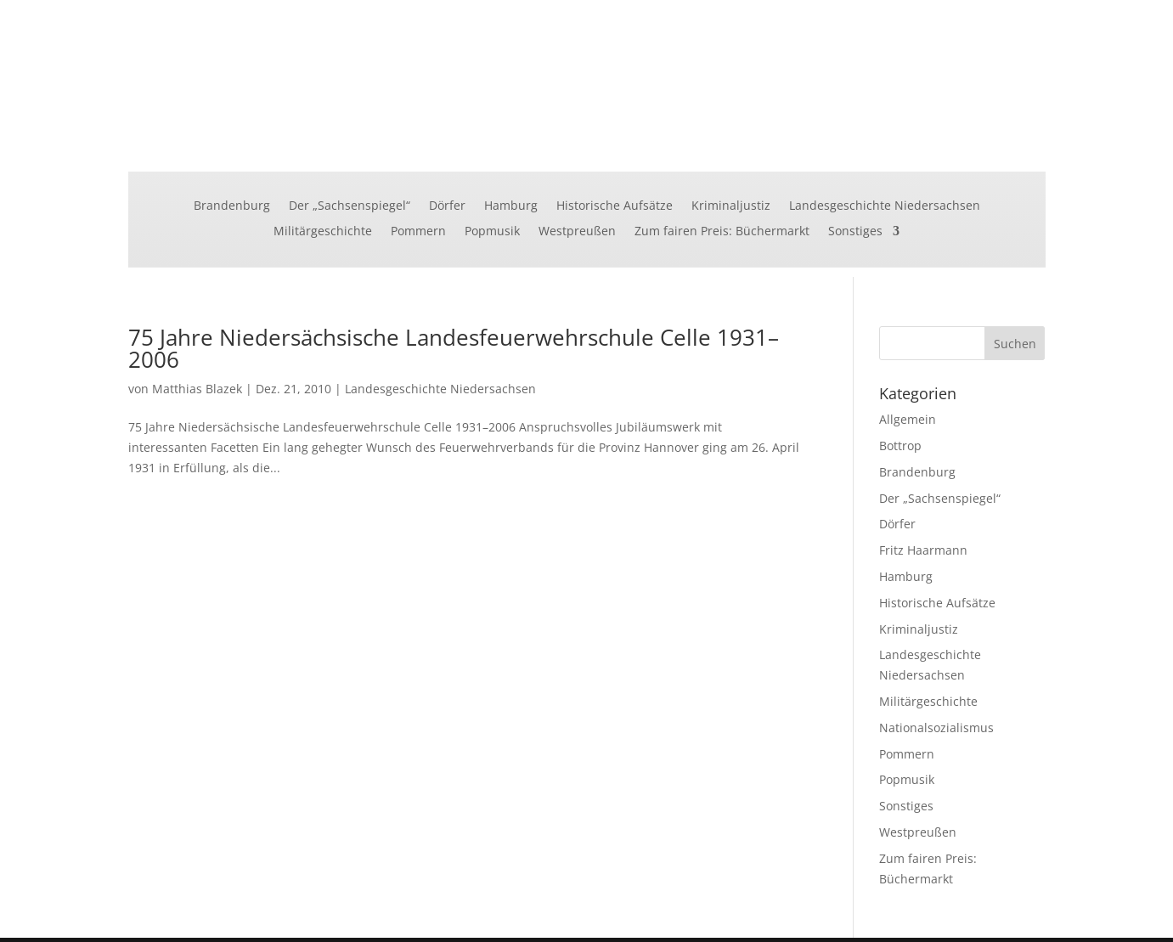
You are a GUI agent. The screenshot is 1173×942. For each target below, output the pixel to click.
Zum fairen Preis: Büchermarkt (721, 232)
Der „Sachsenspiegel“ (349, 206)
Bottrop (900, 445)
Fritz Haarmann (923, 550)
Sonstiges (855, 232)
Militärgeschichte (323, 232)
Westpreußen (577, 232)
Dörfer (447, 206)
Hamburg (511, 206)
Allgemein (907, 419)
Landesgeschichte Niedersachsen (884, 206)
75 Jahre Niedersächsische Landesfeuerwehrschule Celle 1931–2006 (453, 348)
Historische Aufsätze (614, 206)
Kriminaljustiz (730, 206)
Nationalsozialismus (936, 727)
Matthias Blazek (197, 389)
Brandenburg (232, 206)
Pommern (418, 232)
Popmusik (492, 232)
